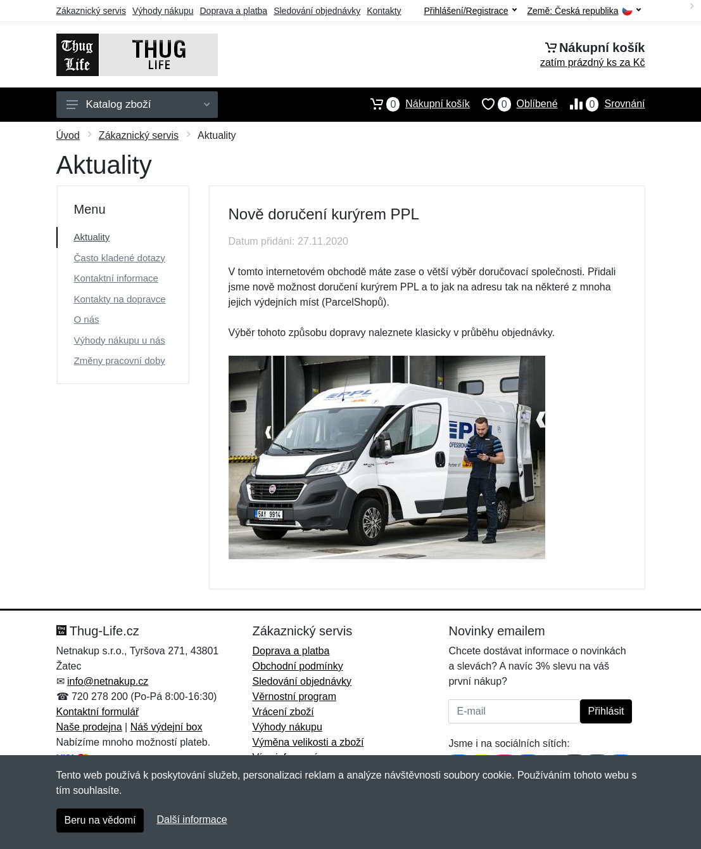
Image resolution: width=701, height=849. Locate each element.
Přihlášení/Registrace (470, 10)
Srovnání (601, 104)
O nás (86, 319)
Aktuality (92, 236)
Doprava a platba (234, 11)
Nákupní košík (413, 104)
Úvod (68, 135)
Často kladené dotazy (119, 257)
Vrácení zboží (282, 711)
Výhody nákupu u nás (119, 340)
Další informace (191, 819)
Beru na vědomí (100, 820)
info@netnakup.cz (107, 681)
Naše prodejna (89, 727)
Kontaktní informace (116, 278)
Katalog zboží (138, 104)
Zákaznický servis (91, 11)
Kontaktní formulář (97, 711)
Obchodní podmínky (297, 666)
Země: (584, 11)
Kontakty (384, 11)
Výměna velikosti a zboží (307, 742)
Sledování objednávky (317, 11)
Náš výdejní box (166, 727)
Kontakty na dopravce (120, 299)
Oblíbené (514, 104)
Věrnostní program (294, 696)
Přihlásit (606, 711)
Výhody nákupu (163, 11)
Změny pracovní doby (119, 360)
